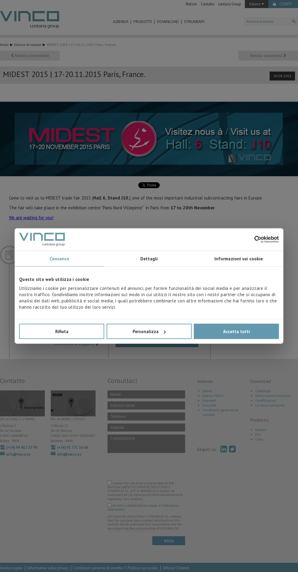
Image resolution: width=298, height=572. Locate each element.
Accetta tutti (236, 331)
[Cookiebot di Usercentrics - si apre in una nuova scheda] (253, 239)
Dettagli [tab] (149, 258)
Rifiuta (61, 331)
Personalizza (149, 331)
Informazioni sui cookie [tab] (238, 258)
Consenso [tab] (60, 258)
